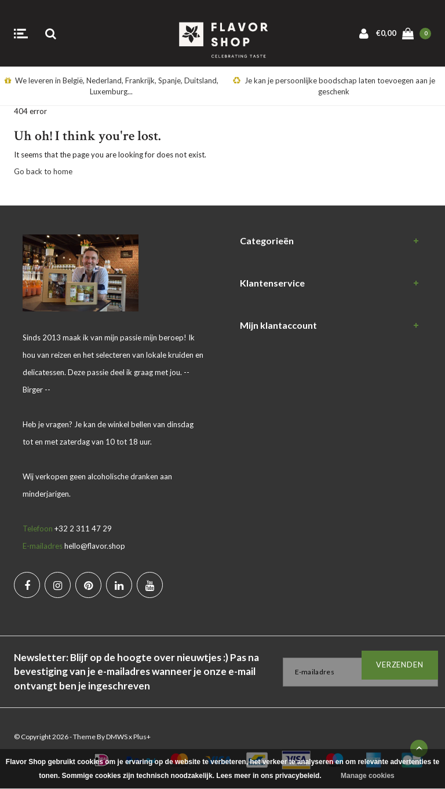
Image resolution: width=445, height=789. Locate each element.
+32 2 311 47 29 (83, 528)
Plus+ (142, 736)
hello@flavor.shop (94, 546)
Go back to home (43, 171)
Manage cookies (368, 776)
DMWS (116, 736)
